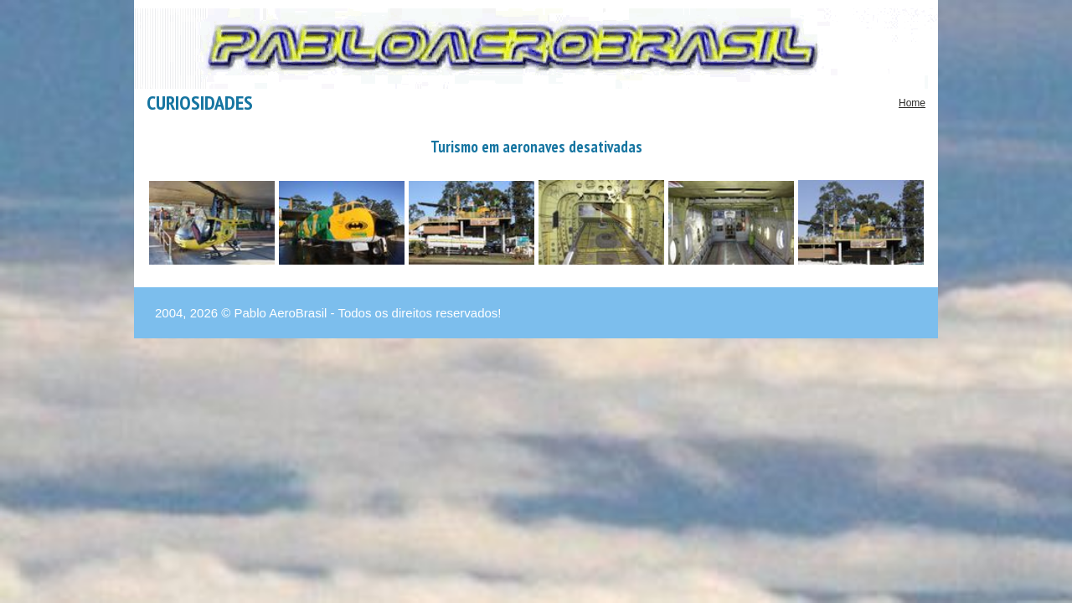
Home (912, 103)
